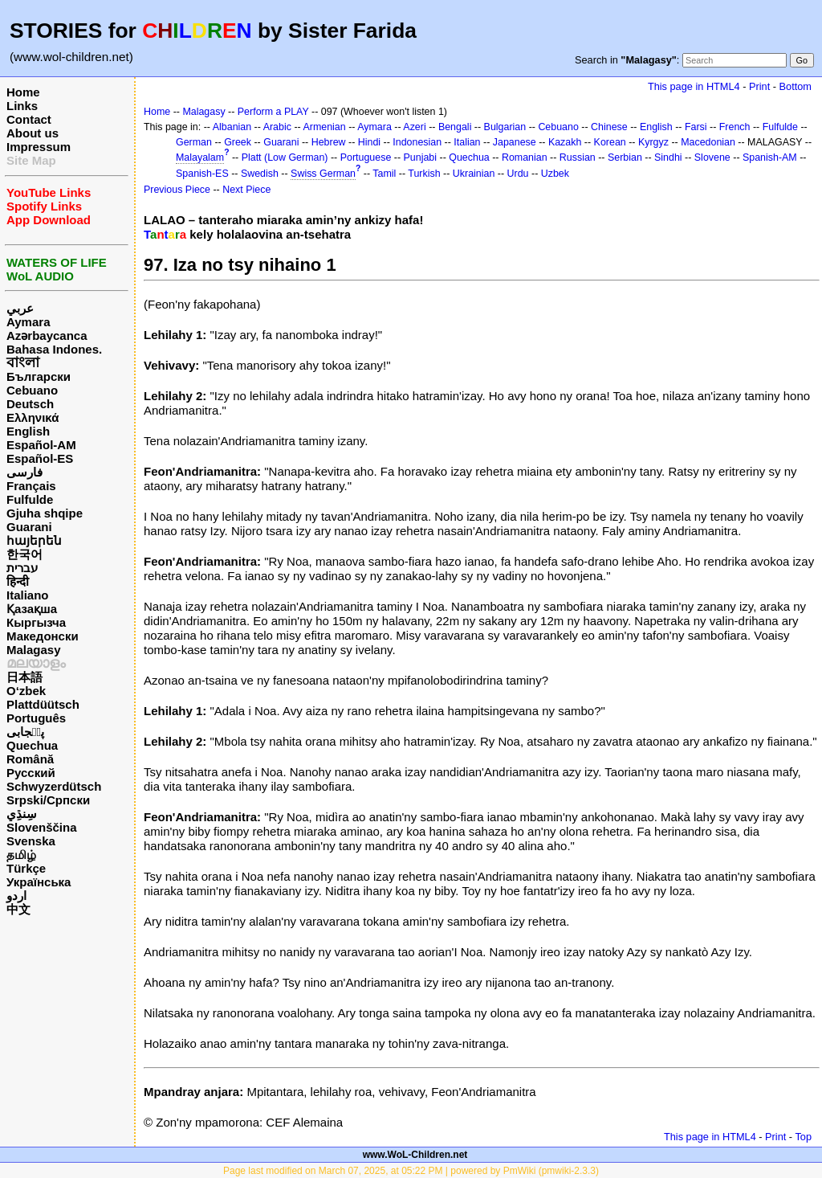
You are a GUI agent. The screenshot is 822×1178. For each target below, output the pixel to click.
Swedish (260, 173)
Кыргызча (36, 622)
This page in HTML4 (694, 86)
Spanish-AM (770, 157)
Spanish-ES (202, 173)
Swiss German (323, 173)
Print (759, 86)
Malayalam (200, 157)
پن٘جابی (25, 731)
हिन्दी (17, 581)
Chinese (609, 127)
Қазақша (31, 609)
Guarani (29, 527)
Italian (467, 142)
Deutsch (30, 404)
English (28, 431)
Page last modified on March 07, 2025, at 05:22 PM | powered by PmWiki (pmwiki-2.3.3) (411, 1170)
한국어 (24, 554)
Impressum (38, 146)
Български (38, 376)
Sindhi (668, 157)
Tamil (384, 173)
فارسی (24, 472)
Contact (28, 119)
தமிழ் (21, 854)
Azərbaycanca (46, 335)
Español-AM (41, 445)
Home (23, 92)
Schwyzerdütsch (53, 786)
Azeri (414, 127)
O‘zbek (26, 690)
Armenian (324, 127)
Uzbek (555, 173)
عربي (20, 308)
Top (803, 1137)
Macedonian (708, 142)
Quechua (32, 745)
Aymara (28, 322)
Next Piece (246, 189)
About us (32, 133)
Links (22, 105)
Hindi (369, 142)
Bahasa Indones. (54, 349)
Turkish (424, 173)
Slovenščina (41, 827)
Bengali (455, 127)
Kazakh (565, 142)
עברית (22, 568)
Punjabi (420, 157)
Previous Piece (177, 189)
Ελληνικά (32, 417)
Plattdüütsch (42, 704)
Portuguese (366, 157)
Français (31, 486)
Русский (30, 772)
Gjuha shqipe (44, 513)
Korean (610, 142)
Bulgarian (505, 127)
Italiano (27, 595)
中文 (18, 909)
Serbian (625, 157)
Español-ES (39, 458)
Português (36, 718)
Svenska (30, 841)
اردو (16, 895)
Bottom (795, 86)
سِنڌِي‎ (21, 813)
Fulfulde (29, 499)
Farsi (696, 127)
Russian (578, 157)
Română (30, 759)
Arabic (277, 127)
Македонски (42, 636)
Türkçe (26, 868)
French (735, 127)
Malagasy (33, 649)
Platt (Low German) (285, 157)
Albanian (232, 127)
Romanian (524, 157)
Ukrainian (474, 173)
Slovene (712, 157)
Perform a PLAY (273, 111)
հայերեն (34, 540)
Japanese (514, 142)
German (194, 142)
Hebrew (328, 142)
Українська (38, 882)
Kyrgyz (653, 142)
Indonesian (417, 142)
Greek (237, 142)
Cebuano (32, 390)
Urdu (518, 173)
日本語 (24, 677)
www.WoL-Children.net (415, 1154)
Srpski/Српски (48, 800)
